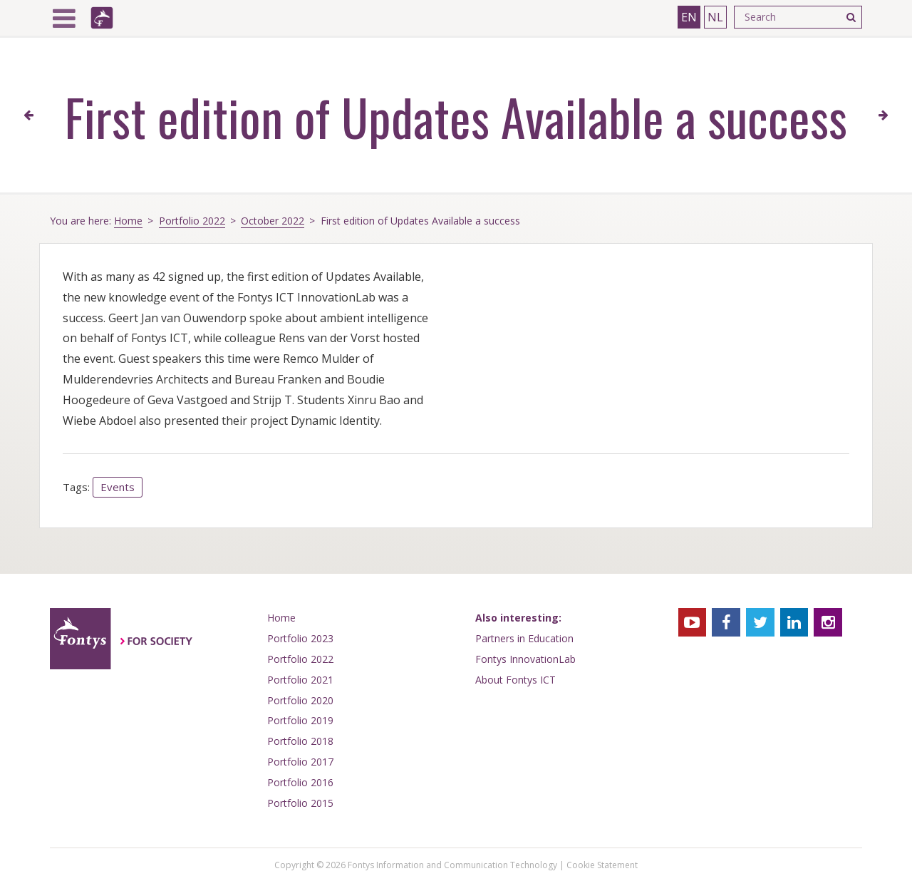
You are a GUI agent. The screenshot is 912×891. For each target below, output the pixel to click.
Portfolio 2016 (300, 782)
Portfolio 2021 (300, 679)
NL (715, 17)
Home (128, 220)
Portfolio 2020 (300, 700)
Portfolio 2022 (192, 220)
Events (117, 487)
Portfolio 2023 (300, 638)
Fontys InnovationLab (525, 659)
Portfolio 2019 (300, 720)
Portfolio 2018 (300, 741)
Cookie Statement (602, 865)
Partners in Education (524, 638)
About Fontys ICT (515, 679)
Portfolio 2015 (300, 803)
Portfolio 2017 (300, 761)
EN (689, 17)
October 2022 (272, 220)
